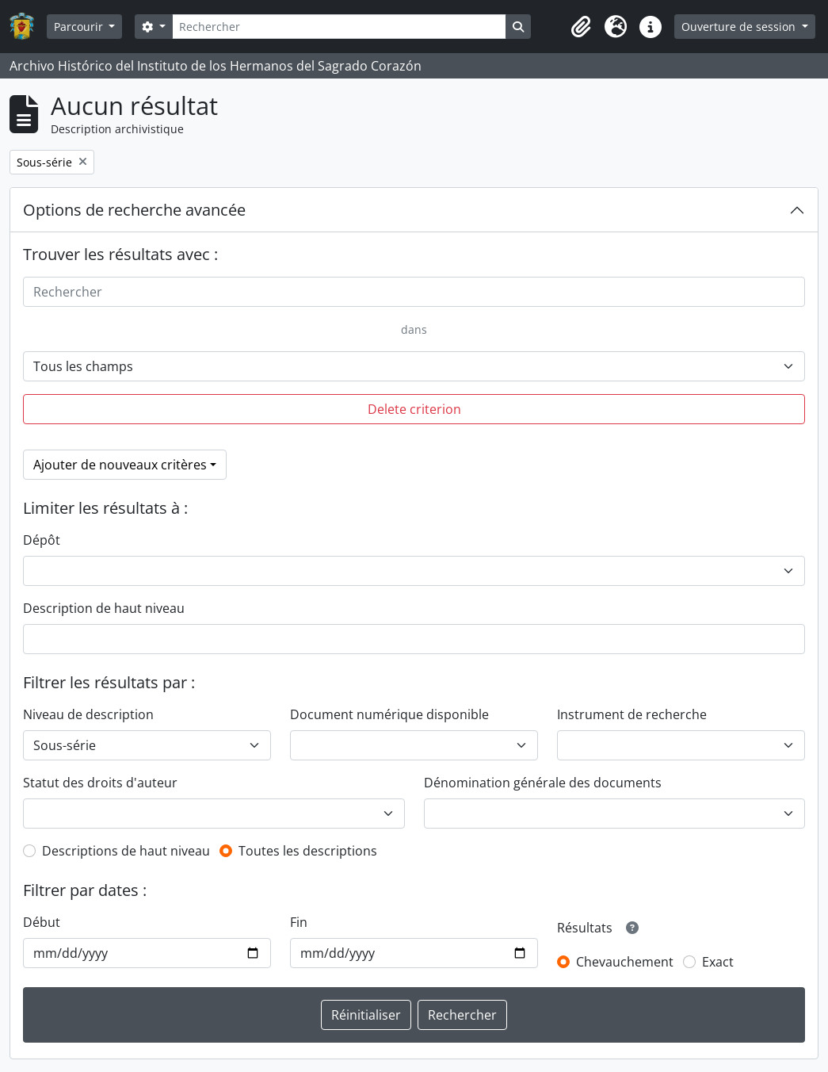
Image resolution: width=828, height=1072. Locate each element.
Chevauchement (624, 962)
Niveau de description (88, 714)
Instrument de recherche (632, 714)
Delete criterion (414, 409)
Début (41, 922)
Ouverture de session (740, 26)
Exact (718, 962)
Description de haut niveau (104, 608)
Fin (298, 922)
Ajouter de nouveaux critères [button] (120, 464)
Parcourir (80, 26)
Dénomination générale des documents (543, 782)
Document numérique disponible (389, 714)
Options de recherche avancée (134, 209)
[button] (580, 27)
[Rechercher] (339, 26)
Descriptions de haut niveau (126, 851)
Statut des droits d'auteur (100, 782)
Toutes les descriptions (307, 851)
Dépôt (41, 540)
